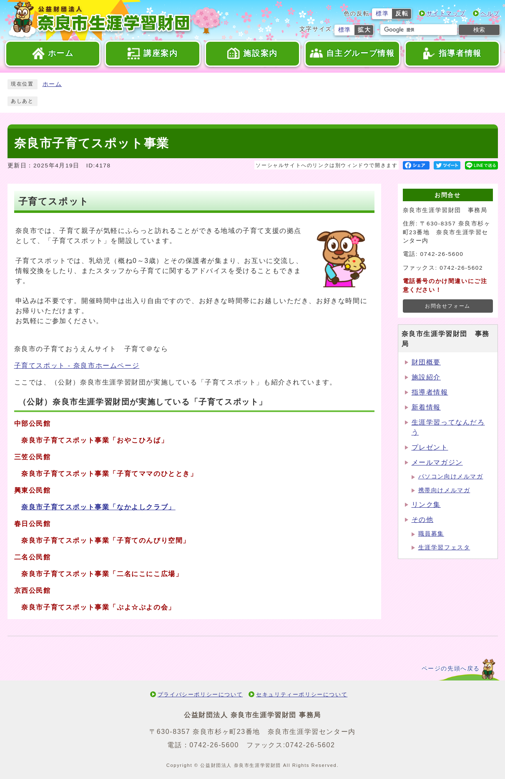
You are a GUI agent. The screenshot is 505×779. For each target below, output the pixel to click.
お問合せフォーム (447, 306)
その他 (423, 519)
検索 (479, 29)
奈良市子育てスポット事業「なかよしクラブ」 (98, 507)
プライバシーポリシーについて (200, 694)
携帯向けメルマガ (444, 490)
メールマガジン (437, 462)
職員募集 (431, 534)
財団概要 (426, 362)
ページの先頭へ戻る (451, 668)
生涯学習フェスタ (444, 547)
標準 (382, 13)
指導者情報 (430, 392)
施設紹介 (426, 377)
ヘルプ (490, 13)
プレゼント (430, 447)
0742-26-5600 (214, 745)
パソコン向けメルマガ (450, 476)
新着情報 (426, 407)
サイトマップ (446, 13)
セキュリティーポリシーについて (301, 694)
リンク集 (426, 504)
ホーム (52, 84)
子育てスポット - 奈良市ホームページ (77, 365)
